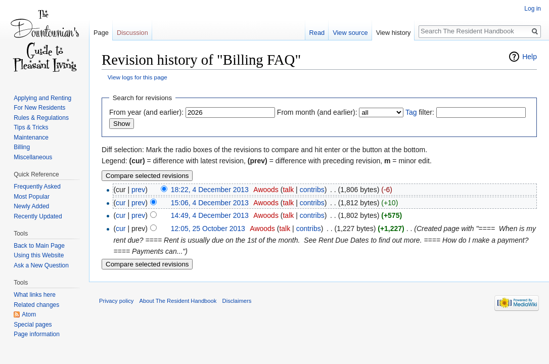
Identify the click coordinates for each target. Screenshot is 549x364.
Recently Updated (38, 216)
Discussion (132, 32)
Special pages (33, 324)
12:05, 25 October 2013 (208, 228)
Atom (29, 314)
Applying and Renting (42, 98)
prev (138, 190)
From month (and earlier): (317, 112)
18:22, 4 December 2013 (210, 190)
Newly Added (31, 206)
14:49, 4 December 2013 (210, 215)
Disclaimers (237, 301)
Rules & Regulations (41, 117)
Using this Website (39, 255)
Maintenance (31, 137)
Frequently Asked (37, 186)
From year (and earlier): (146, 112)
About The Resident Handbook (178, 301)
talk (288, 190)
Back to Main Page (39, 245)
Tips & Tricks (31, 127)
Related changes (36, 304)
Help (529, 57)
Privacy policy (116, 301)
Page (101, 32)
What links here (35, 294)
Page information (37, 334)
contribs (312, 190)
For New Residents (39, 107)
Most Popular (32, 196)
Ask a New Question (41, 265)
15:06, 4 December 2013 (210, 203)
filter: (419, 112)
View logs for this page (137, 77)
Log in (532, 8)
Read (317, 32)
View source (350, 32)
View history (393, 32)
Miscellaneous (33, 157)
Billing (22, 147)
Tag (411, 112)
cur (120, 203)
